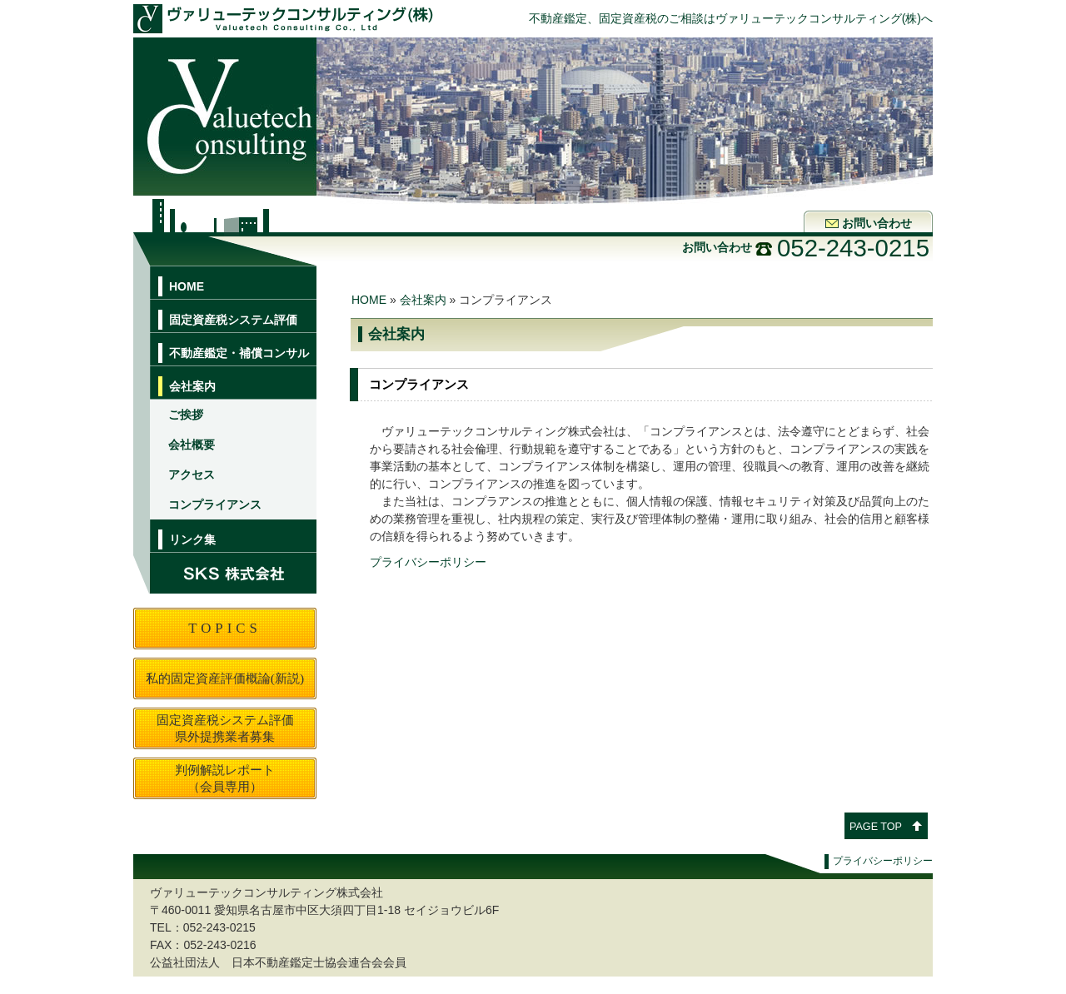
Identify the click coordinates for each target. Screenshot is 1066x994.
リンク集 (192, 539)
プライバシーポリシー (428, 562)
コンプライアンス (215, 504)
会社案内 (192, 386)
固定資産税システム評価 (233, 319)
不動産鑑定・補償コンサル (239, 353)
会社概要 (191, 444)
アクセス (191, 474)
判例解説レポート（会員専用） (225, 778)
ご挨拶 (185, 414)
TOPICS (225, 628)
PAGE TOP (875, 826)
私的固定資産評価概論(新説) (225, 678)
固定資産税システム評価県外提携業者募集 (225, 728)
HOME (186, 286)
